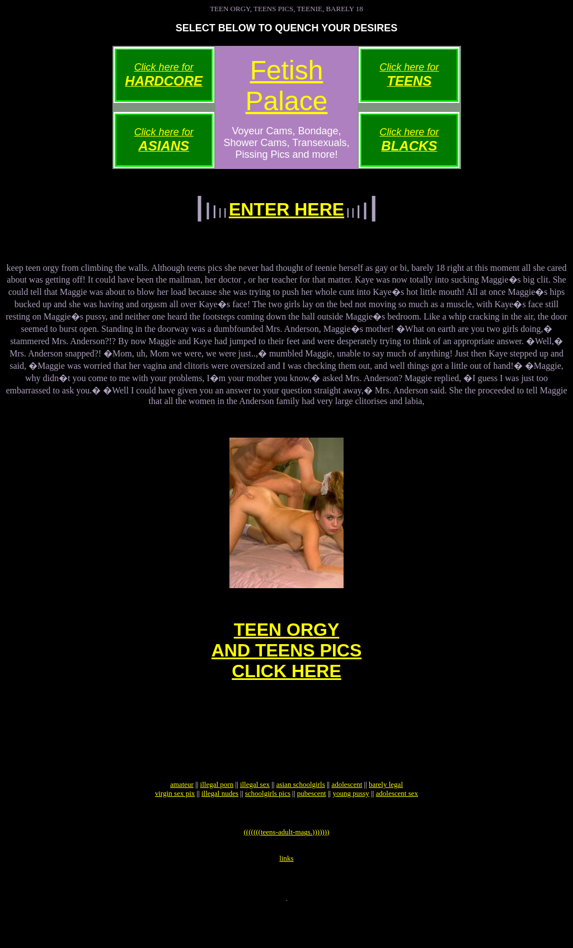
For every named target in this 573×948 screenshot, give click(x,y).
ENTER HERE (286, 209)
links (286, 893)
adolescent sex (397, 822)
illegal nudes (219, 822)
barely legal (386, 813)
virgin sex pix (175, 822)
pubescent (311, 822)
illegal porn (217, 813)
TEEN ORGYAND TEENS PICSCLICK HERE (286, 662)
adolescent (346, 813)
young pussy (350, 822)
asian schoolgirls (300, 813)
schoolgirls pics (267, 822)
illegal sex (255, 813)
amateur (182, 813)
